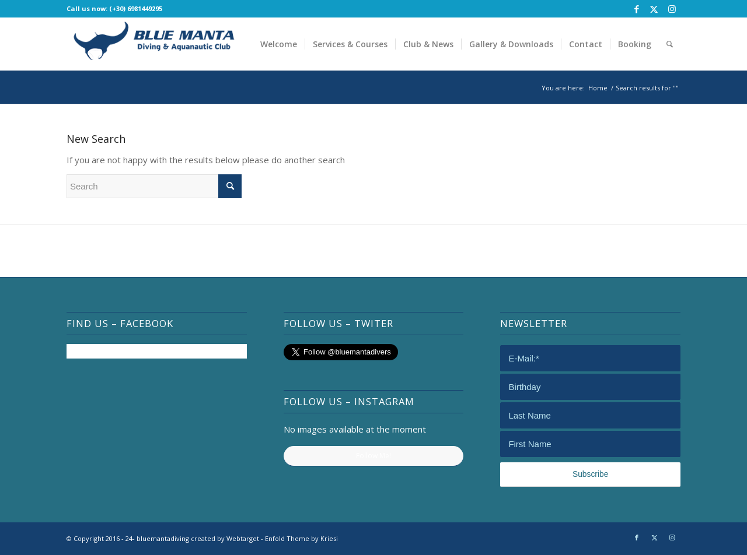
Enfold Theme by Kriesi (301, 538)
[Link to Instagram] (671, 8)
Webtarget (242, 538)
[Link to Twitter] (653, 8)
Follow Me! (373, 456)
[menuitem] (279, 44)
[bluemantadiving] (154, 44)
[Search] (669, 44)
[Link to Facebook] (636, 8)
